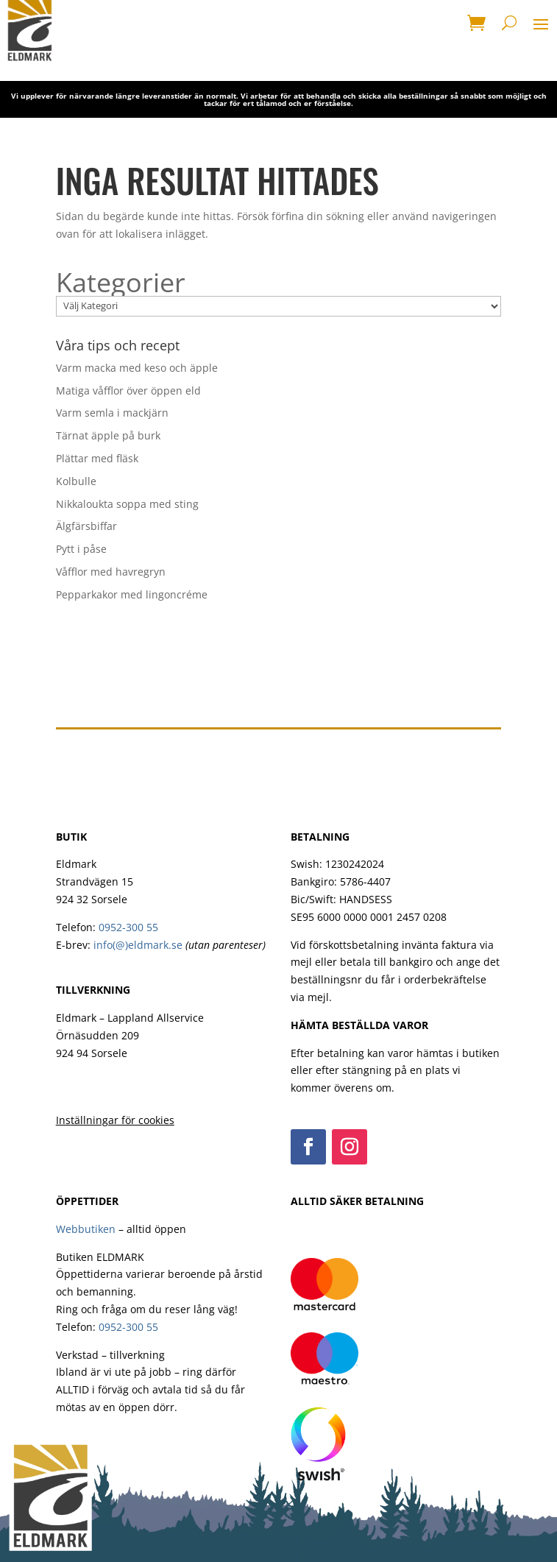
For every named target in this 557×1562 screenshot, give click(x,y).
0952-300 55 (128, 927)
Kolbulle (76, 481)
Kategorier (120, 282)
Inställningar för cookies (115, 1120)
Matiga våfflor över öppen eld (128, 390)
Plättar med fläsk (97, 458)
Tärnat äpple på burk (108, 435)
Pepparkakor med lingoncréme (131, 594)
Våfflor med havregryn (111, 572)
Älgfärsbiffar (86, 526)
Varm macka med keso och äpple (137, 368)
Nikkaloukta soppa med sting (127, 504)
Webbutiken (86, 1229)
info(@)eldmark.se (137, 945)
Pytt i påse (81, 549)
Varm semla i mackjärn (112, 413)
